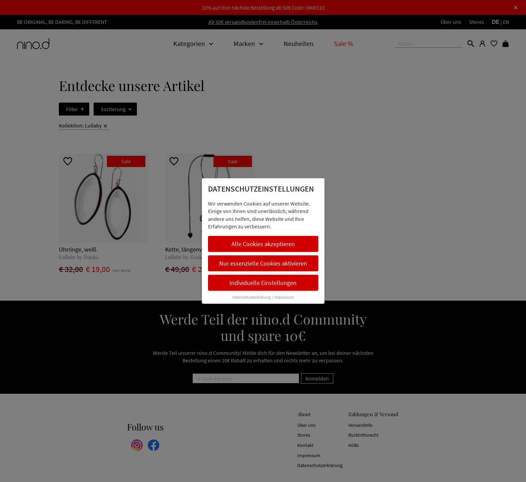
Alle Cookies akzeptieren (263, 244)
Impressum (284, 297)
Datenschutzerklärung (252, 297)
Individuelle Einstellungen (263, 283)
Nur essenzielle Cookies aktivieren (263, 263)
